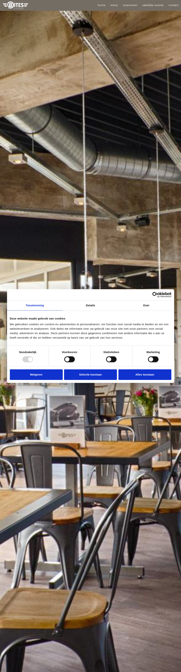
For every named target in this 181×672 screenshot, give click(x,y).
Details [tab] (90, 305)
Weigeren (36, 374)
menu (114, 5)
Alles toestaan (144, 374)
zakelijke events (153, 5)
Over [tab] (146, 305)
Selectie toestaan (90, 374)
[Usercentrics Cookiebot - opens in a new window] (155, 295)
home (101, 5)
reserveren (130, 5)
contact (173, 5)
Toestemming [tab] (35, 305)
